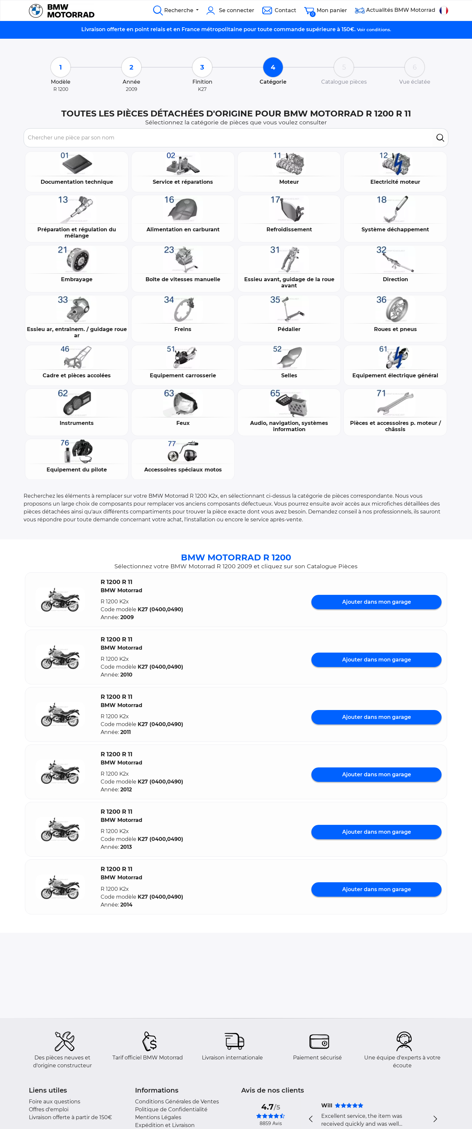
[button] (60, 599)
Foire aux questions (54, 1101)
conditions (378, 29)
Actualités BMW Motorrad (395, 10)
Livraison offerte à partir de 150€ (70, 1117)
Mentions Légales (158, 1117)
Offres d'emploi (49, 1109)
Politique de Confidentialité (171, 1109)
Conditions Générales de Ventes (177, 1101)
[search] (440, 137)
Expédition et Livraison (165, 1125)
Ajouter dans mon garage (376, 602)
